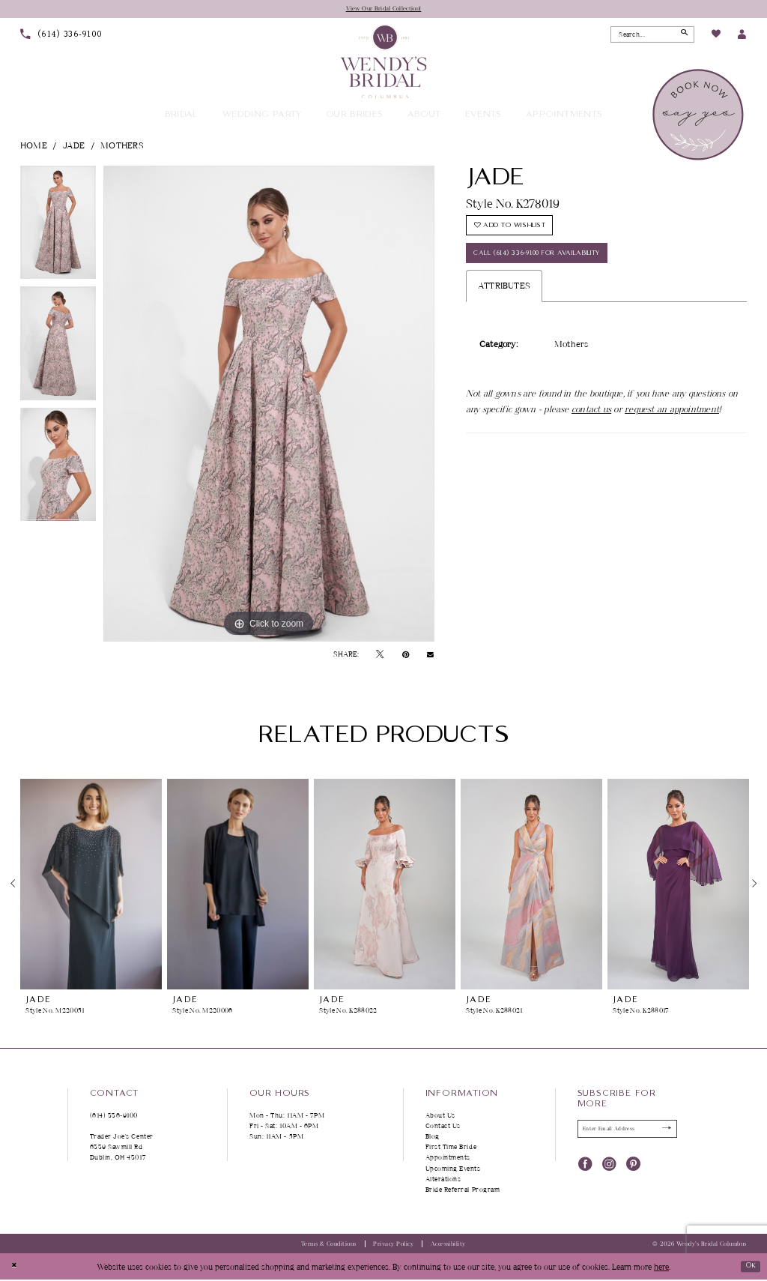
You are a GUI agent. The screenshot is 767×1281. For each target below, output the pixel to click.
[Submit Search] (682, 36)
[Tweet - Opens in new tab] (379, 656)
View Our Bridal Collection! (384, 9)
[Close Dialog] (16, 1268)
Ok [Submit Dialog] (747, 1267)
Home (33, 146)
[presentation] (91, 885)
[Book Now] (699, 116)
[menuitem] (61, 36)
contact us (591, 424)
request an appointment (672, 424)
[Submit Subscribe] (664, 1131)
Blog (432, 1138)
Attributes (504, 301)
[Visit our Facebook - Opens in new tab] (585, 1165)
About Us (440, 1116)
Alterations (443, 1180)
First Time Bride (451, 1149)
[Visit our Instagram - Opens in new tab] (609, 1165)
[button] (742, 36)
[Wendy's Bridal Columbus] (384, 62)
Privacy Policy (393, 1245)
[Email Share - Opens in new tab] (430, 655)
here (661, 1268)
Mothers (122, 146)
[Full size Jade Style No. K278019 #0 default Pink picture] (269, 405)
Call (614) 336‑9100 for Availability (551, 266)
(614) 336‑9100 (114, 1116)
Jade (74, 146)
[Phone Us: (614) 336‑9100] (61, 36)
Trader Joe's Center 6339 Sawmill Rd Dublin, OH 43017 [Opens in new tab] (122, 1148)
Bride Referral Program (462, 1191)
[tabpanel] (58, 228)
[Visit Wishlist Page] (715, 36)
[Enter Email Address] (627, 1131)
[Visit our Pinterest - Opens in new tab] (633, 1165)
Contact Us (443, 1127)
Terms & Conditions (329, 1245)
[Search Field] (652, 36)
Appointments (447, 1159)
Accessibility (448, 1245)
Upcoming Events (453, 1170)
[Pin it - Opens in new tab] (405, 656)
